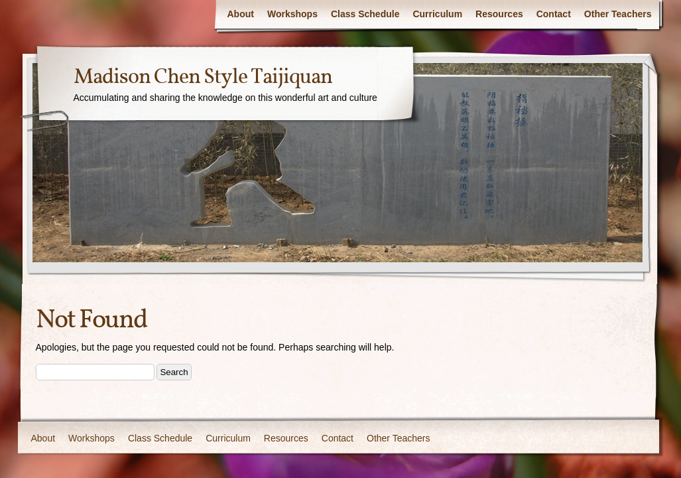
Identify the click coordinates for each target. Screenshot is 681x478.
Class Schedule (365, 14)
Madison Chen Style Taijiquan (203, 77)
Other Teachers (618, 14)
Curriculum (437, 14)
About (240, 14)
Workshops (292, 14)
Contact (553, 14)
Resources (499, 14)
